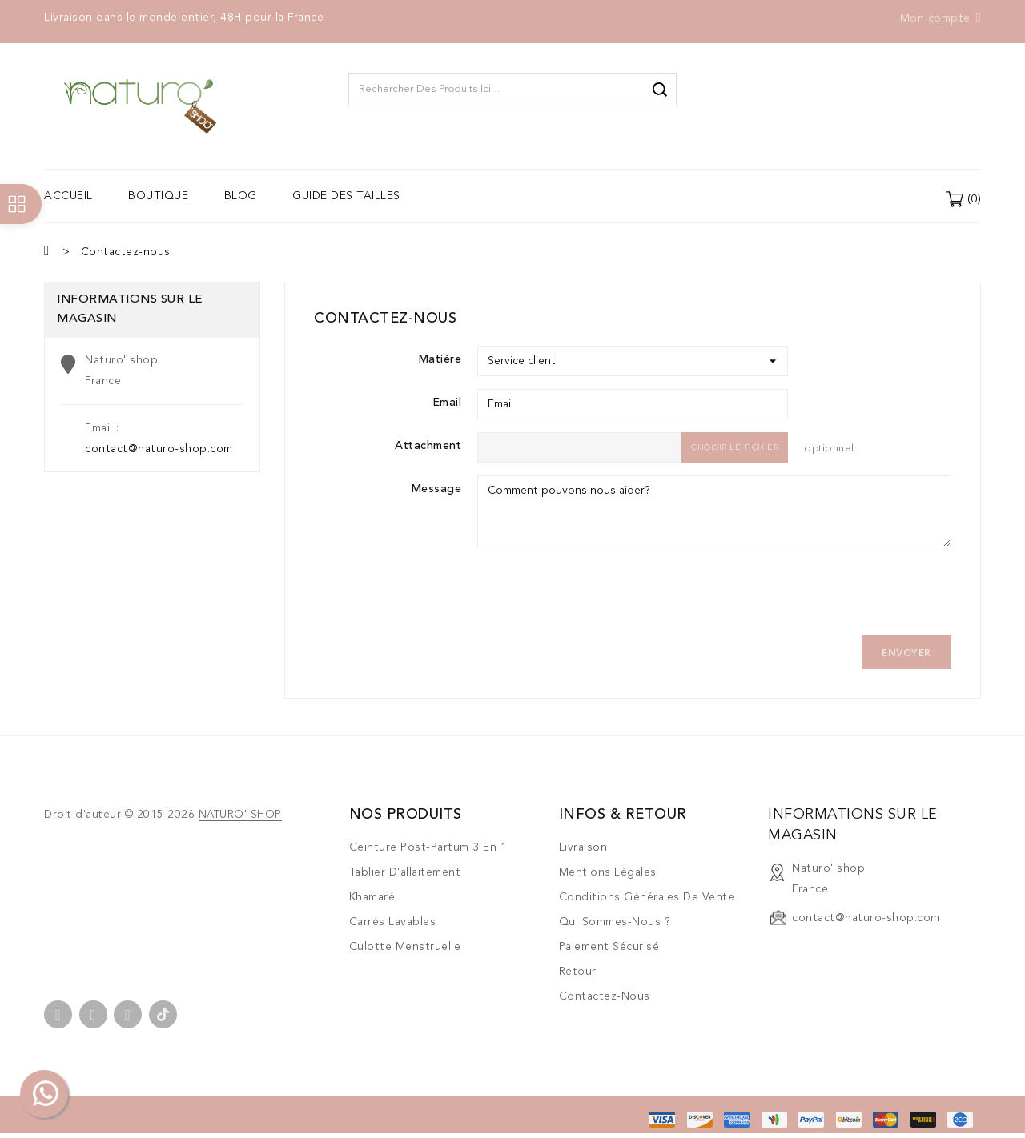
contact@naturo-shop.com (159, 449)
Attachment (428, 445)
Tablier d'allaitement (405, 872)
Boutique (158, 196)
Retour (578, 971)
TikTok (163, 1014)
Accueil (68, 196)
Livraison (583, 847)
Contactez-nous (604, 996)
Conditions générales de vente (647, 897)
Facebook (58, 1014)
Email (447, 402)
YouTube (93, 1014)
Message (437, 489)
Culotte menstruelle (405, 946)
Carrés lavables (392, 922)
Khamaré (372, 897)
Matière (440, 359)
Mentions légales (608, 872)
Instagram (128, 1014)
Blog (240, 196)
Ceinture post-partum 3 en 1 (428, 847)
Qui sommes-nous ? (615, 922)
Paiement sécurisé (609, 946)
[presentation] (599, 591)
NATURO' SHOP (240, 815)
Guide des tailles (346, 196)
